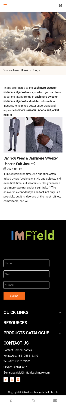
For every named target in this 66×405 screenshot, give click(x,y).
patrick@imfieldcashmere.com (31, 372)
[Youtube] (12, 379)
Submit (14, 295)
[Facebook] (6, 379)
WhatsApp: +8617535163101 (22, 355)
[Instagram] (18, 379)
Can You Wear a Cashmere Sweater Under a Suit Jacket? (31, 161)
